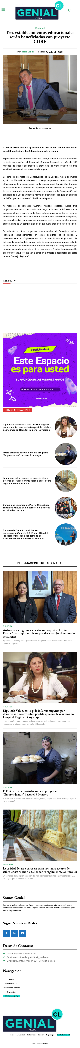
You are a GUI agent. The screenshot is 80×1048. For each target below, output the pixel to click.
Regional (40, 28)
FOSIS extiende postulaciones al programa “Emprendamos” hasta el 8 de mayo (25, 454)
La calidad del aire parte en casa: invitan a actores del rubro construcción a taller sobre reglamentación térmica (27, 481)
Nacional (8, 787)
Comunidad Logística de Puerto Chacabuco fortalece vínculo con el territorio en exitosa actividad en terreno (26, 508)
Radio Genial (28, 52)
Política (7, 626)
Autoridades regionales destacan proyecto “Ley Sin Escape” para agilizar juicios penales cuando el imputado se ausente (39, 633)
